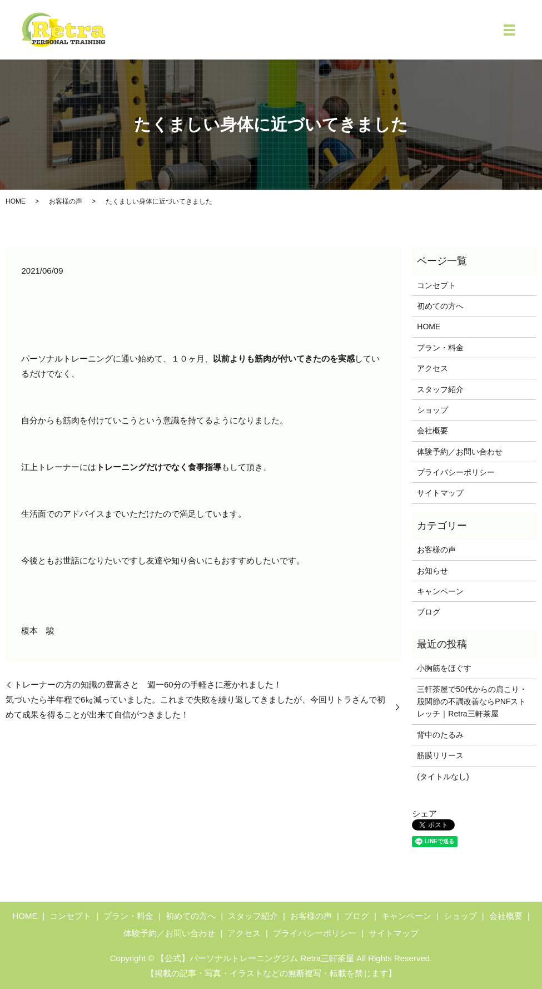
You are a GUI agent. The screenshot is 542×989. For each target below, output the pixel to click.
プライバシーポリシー (456, 472)
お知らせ (432, 570)
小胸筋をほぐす (444, 668)
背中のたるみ (440, 734)
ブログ (428, 611)
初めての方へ (440, 305)
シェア (424, 813)
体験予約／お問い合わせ (460, 451)
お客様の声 (65, 201)
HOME (16, 201)
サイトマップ (440, 492)
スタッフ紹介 (440, 389)
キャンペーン (440, 591)
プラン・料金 (440, 347)
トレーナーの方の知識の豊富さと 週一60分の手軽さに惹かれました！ (148, 684)
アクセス (432, 368)
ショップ (432, 410)
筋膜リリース (440, 755)
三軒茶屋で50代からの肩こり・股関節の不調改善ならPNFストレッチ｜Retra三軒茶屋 (472, 702)
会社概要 (432, 430)
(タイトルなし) (443, 776)
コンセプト (436, 285)
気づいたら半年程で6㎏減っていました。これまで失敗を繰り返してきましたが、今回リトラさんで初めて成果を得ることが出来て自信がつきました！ (195, 707)
